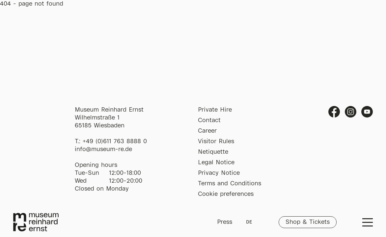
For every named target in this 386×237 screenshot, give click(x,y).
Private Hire (215, 110)
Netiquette (213, 152)
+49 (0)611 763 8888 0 (115, 141)
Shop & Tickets (308, 222)
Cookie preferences (226, 194)
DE (249, 222)
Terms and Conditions (229, 183)
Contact (209, 120)
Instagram (350, 112)
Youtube (367, 112)
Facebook (334, 112)
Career (207, 131)
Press (224, 222)
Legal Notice (216, 162)
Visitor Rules (216, 141)
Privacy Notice (219, 173)
